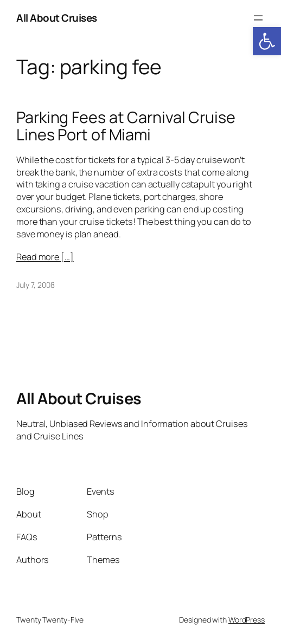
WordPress (246, 619)
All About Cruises (56, 18)
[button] (267, 41)
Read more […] (45, 257)
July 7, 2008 (35, 285)
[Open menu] (258, 17)
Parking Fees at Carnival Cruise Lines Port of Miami (125, 126)
